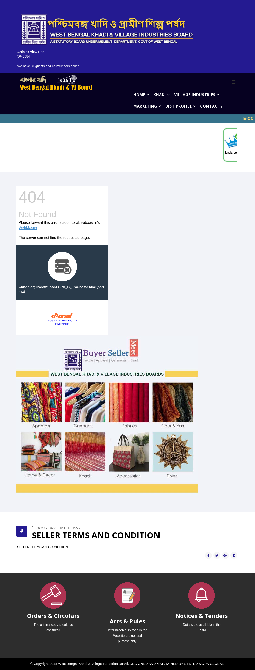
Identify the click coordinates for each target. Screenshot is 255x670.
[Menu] (233, 82)
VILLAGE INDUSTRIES (194, 94)
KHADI (160, 94)
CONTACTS (211, 106)
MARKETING (145, 106)
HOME (139, 94)
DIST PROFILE (178, 106)
